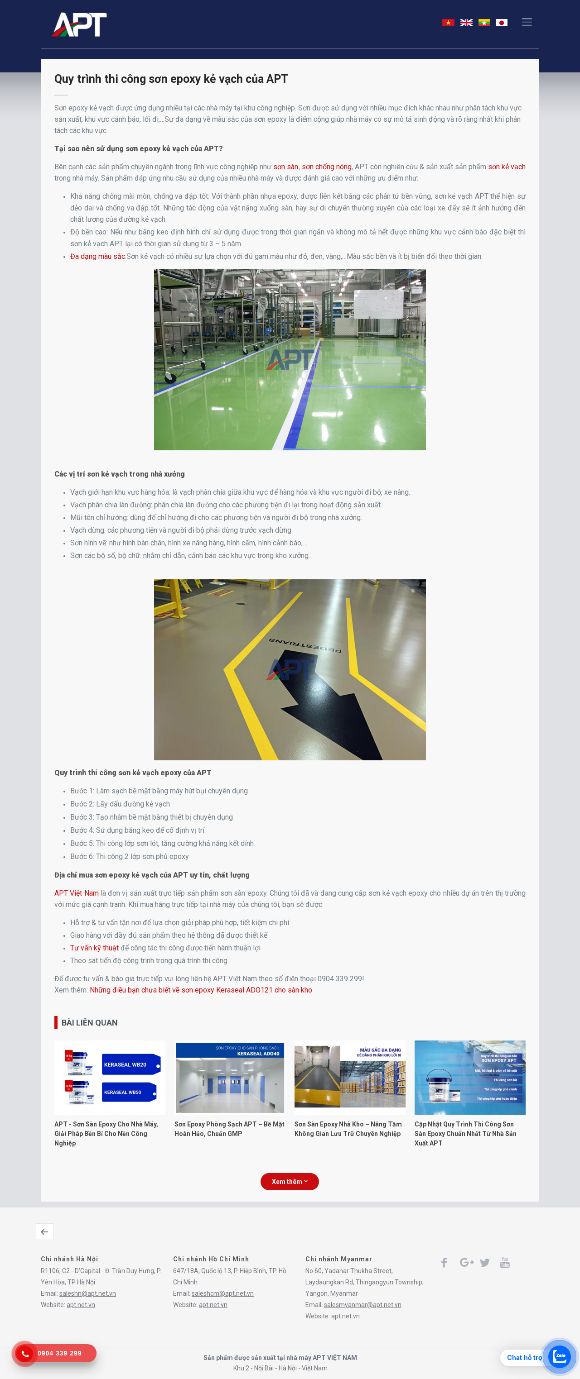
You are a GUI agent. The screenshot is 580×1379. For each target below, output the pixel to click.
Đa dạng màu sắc (97, 256)
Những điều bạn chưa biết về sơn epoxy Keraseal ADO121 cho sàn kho (201, 990)
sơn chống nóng (327, 166)
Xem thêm (290, 1181)
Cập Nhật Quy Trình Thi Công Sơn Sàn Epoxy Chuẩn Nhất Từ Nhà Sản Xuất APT (466, 1134)
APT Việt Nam (76, 893)
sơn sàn (285, 166)
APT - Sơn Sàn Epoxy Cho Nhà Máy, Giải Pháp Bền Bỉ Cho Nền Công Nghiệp (106, 1134)
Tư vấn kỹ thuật (94, 948)
